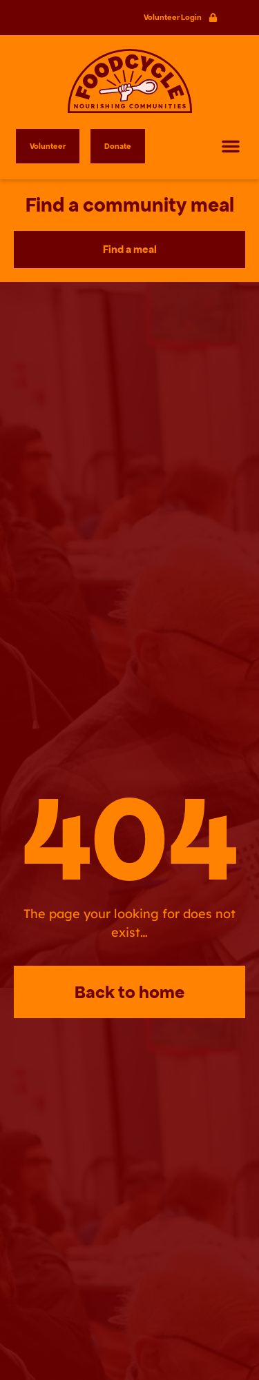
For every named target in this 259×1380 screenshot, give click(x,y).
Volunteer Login (173, 17)
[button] (230, 146)
